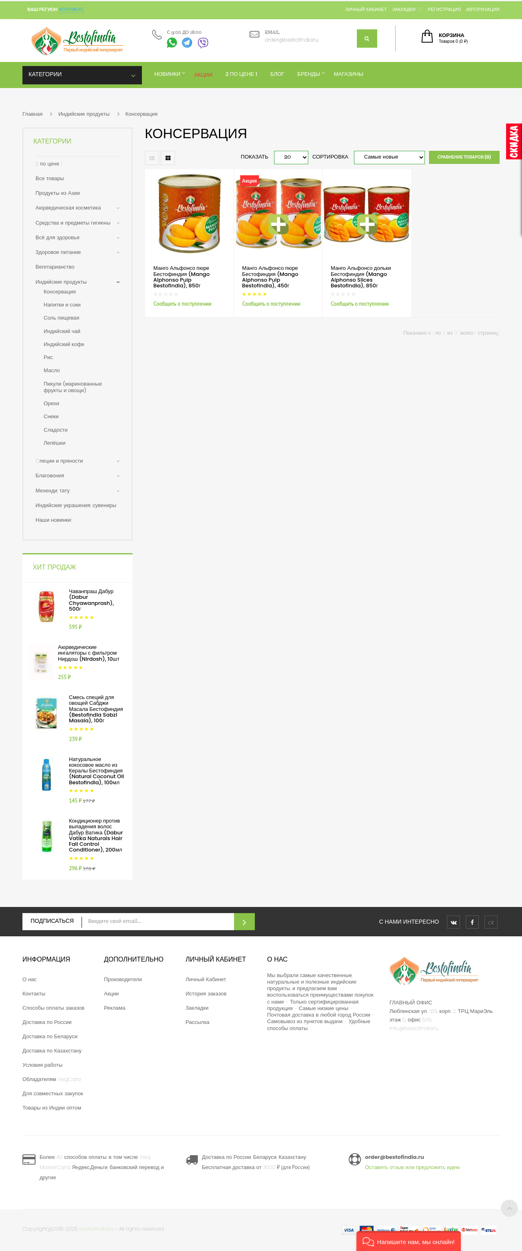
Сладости (56, 430)
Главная (32, 114)
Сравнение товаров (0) (464, 157)
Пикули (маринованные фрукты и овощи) (73, 387)
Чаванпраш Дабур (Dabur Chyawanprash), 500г (91, 600)
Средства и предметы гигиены (73, 223)
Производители (123, 979)
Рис (48, 357)
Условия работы (42, 1065)
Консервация (142, 114)
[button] (408, 1241)
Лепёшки (54, 443)
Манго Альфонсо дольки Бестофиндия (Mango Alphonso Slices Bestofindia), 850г (361, 276)
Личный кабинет (366, 9)
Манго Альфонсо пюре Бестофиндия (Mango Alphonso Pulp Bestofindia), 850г (181, 276)
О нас (29, 979)
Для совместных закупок (52, 1093)
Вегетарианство (55, 267)
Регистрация (444, 9)
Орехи (51, 403)
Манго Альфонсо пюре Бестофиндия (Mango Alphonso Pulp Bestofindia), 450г (270, 276)
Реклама (114, 1008)
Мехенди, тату (52, 490)
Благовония (49, 475)
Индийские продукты (84, 114)
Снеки (51, 416)
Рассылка (198, 1022)
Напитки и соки (62, 305)
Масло (52, 370)
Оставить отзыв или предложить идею (412, 1167)
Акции (111, 993)
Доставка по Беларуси (49, 1036)
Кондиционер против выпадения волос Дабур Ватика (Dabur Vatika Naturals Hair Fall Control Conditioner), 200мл (96, 835)
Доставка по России (47, 1022)
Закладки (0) (407, 9)
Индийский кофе (64, 344)
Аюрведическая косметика (68, 208)
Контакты (33, 993)
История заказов (206, 993)
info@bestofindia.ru (413, 1028)
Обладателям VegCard (51, 1079)
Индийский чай (62, 331)
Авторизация (483, 9)
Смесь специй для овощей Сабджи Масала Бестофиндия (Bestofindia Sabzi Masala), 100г (96, 708)
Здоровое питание (58, 252)
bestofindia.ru (97, 1229)
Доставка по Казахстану (52, 1051)
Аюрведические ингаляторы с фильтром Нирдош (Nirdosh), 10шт (88, 653)
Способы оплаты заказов (53, 1008)
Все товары (49, 178)
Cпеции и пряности (59, 461)
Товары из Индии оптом (51, 1108)
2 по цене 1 (48, 164)
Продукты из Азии (57, 193)
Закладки (197, 1008)
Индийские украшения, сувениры (75, 505)
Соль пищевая (61, 318)
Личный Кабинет (206, 979)
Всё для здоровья (57, 237)
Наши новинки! (53, 520)
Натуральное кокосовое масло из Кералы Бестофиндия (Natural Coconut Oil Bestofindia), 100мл (96, 770)
